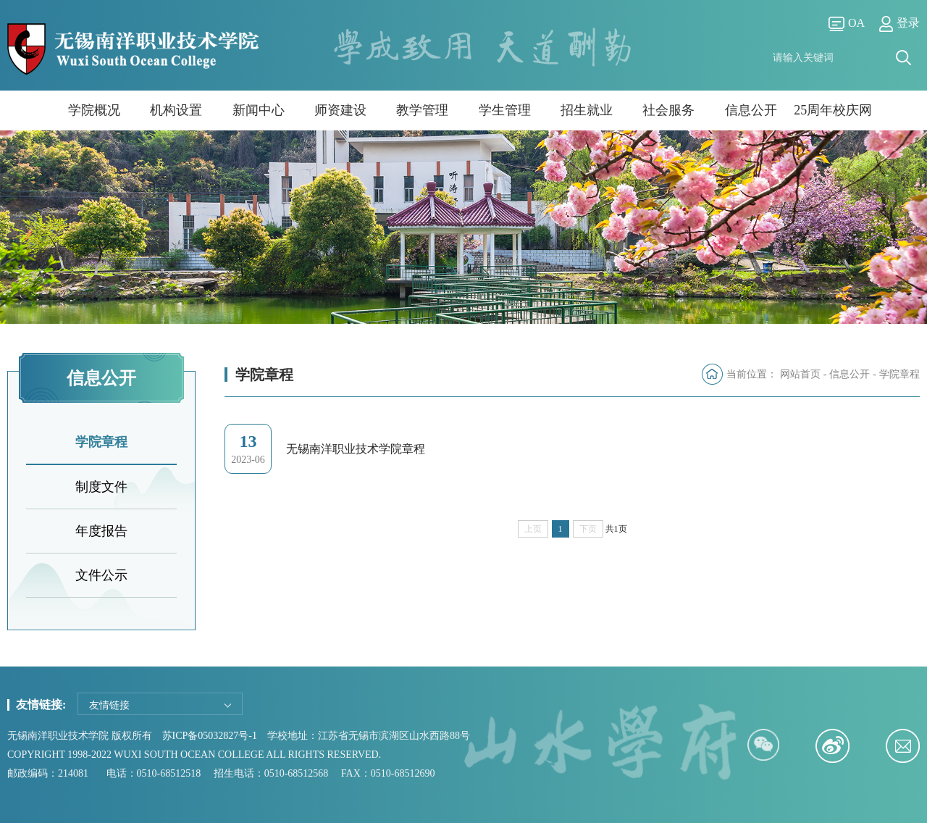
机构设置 (176, 110)
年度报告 (101, 531)
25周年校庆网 (833, 110)
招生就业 (587, 110)
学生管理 (505, 110)
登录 (899, 24)
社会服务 (668, 110)
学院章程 (101, 442)
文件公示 (101, 575)
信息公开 (751, 110)
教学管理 (422, 110)
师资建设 (340, 110)
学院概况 (94, 110)
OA (847, 24)
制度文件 (101, 487)
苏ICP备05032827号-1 (209, 735)
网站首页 (800, 374)
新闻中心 (258, 110)
